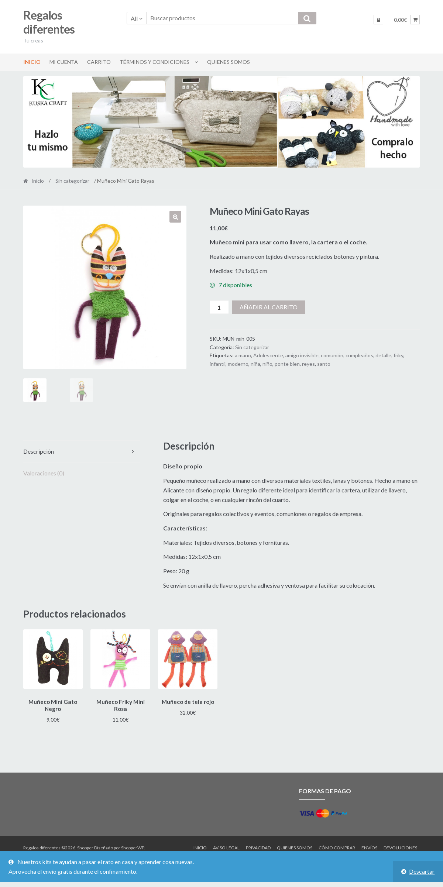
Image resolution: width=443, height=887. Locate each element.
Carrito (99, 62)
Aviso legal (226, 846)
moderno (238, 364)
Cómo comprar (337, 846)
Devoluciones (400, 846)
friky (398, 355)
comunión (332, 355)
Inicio (32, 62)
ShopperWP (132, 846)
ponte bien (287, 364)
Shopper (85, 846)
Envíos (369, 846)
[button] (175, 217)
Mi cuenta (63, 62)
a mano (243, 355)
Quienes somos (228, 62)
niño (267, 364)
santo (323, 364)
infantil (218, 364)
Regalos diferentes (49, 22)
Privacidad (258, 846)
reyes (308, 364)
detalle (383, 355)
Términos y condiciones (154, 62)
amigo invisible (302, 355)
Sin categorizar (72, 181)
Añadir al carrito (269, 306)
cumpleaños (359, 355)
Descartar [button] (422, 871)
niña (255, 364)
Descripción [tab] (38, 451)
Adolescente (268, 355)
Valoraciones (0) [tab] (43, 473)
